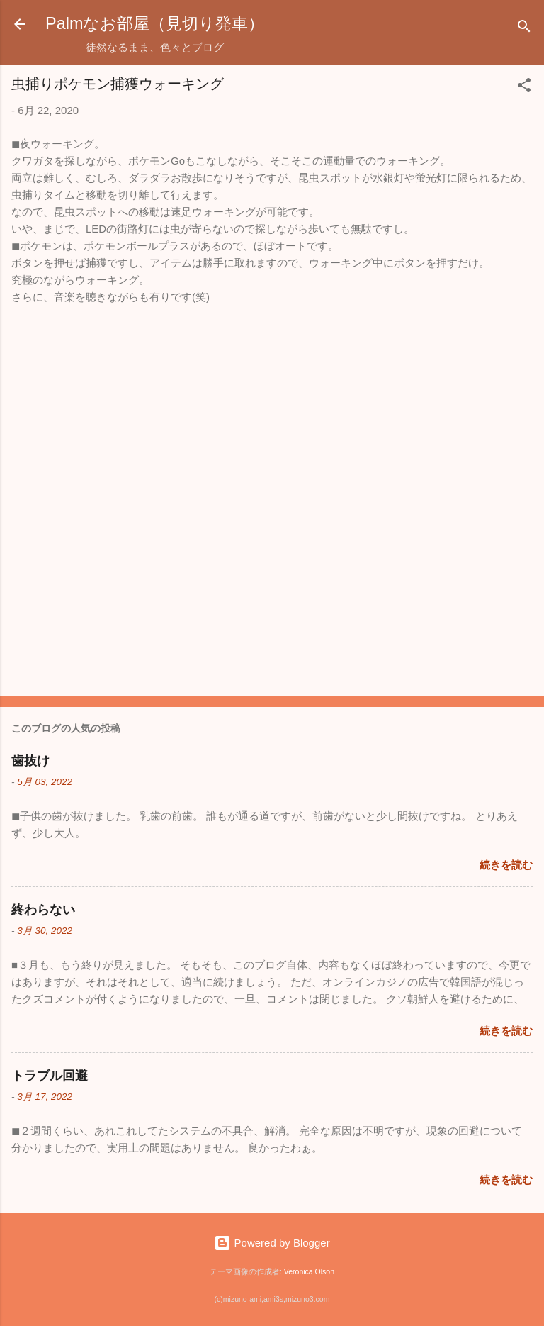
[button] (524, 88)
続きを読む (506, 865)
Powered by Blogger (271, 1243)
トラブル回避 (49, 1076)
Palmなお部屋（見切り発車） (154, 23)
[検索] (524, 28)
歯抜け (30, 761)
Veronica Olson (309, 1271)
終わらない (43, 910)
